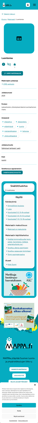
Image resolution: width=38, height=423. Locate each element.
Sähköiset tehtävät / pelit (11, 148)
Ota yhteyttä (19, 375)
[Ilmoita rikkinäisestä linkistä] (9, 64)
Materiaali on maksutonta (17, 229)
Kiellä (19, 411)
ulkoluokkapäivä (10, 136)
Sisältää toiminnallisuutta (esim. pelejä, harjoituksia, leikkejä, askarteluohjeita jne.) (19, 241)
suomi (4, 160)
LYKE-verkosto (8, 84)
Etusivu (4, 19)
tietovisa (25, 131)
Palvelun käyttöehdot (19, 382)
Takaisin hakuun (9, 14)
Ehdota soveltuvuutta (12, 172)
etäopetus (8, 121)
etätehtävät (8, 126)
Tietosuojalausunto (23, 420)
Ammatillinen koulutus (16, 205)
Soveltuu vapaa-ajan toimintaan (19, 251)
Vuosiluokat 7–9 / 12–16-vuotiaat (19, 219)
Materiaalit (11, 19)
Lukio (10, 209)
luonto (21, 126)
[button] (35, 385)
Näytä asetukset (19, 416)
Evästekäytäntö (13, 420)
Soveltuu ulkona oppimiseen (18, 248)
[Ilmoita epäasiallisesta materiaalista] (4, 64)
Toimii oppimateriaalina (16, 254)
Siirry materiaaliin (12, 73)
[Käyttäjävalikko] (28, 5)
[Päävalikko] (34, 4)
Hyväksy (19, 405)
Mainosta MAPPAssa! (19, 369)
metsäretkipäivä (10, 131)
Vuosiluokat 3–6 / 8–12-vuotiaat (19, 216)
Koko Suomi (12, 264)
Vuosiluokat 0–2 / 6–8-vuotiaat (18, 212)
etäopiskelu (22, 121)
